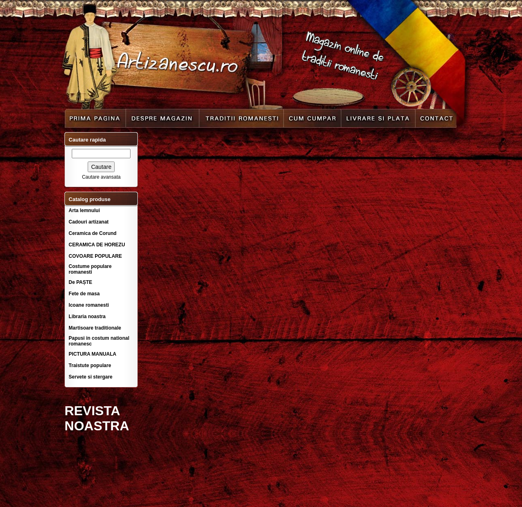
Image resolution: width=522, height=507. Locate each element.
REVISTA (92, 410)
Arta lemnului (84, 210)
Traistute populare (90, 365)
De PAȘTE (80, 282)
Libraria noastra (87, 316)
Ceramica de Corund (92, 233)
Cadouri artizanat (88, 222)
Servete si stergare (90, 377)
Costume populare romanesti (90, 269)
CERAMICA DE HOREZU (97, 245)
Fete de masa (84, 294)
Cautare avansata (101, 177)
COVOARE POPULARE (95, 256)
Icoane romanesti (89, 305)
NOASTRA (96, 425)
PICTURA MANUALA (92, 354)
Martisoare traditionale (95, 328)
